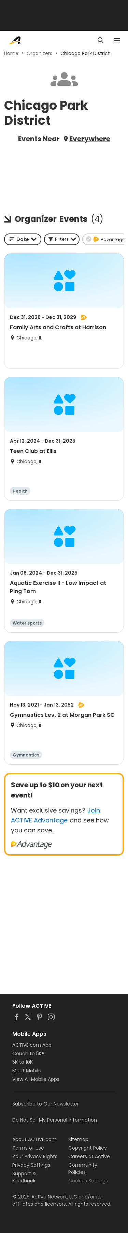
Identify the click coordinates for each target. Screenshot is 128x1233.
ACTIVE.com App (32, 1045)
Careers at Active (89, 1156)
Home (11, 53)
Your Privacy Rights (34, 1156)
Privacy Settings (31, 1165)
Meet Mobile (26, 1070)
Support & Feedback (24, 1177)
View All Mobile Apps (35, 1079)
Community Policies (82, 1169)
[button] (62, 239)
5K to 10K (22, 1062)
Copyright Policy (87, 1147)
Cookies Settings (88, 1180)
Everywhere (89, 139)
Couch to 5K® (28, 1053)
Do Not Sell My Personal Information (54, 1119)
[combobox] (22, 239)
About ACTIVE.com (34, 1139)
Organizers (39, 53)
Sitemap (78, 1139)
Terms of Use (28, 1147)
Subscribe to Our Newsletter (45, 1103)
